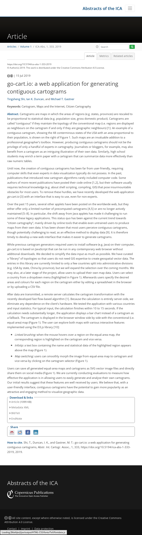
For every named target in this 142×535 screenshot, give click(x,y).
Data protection (44, 528)
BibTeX (15, 413)
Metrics (104, 56)
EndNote (16, 418)
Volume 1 (26, 46)
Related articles (123, 56)
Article (90, 56)
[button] (97, 46)
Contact (12, 528)
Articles (11, 46)
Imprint (25, 528)
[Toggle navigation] (130, 8)
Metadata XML (20, 407)
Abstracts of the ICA (102, 8)
